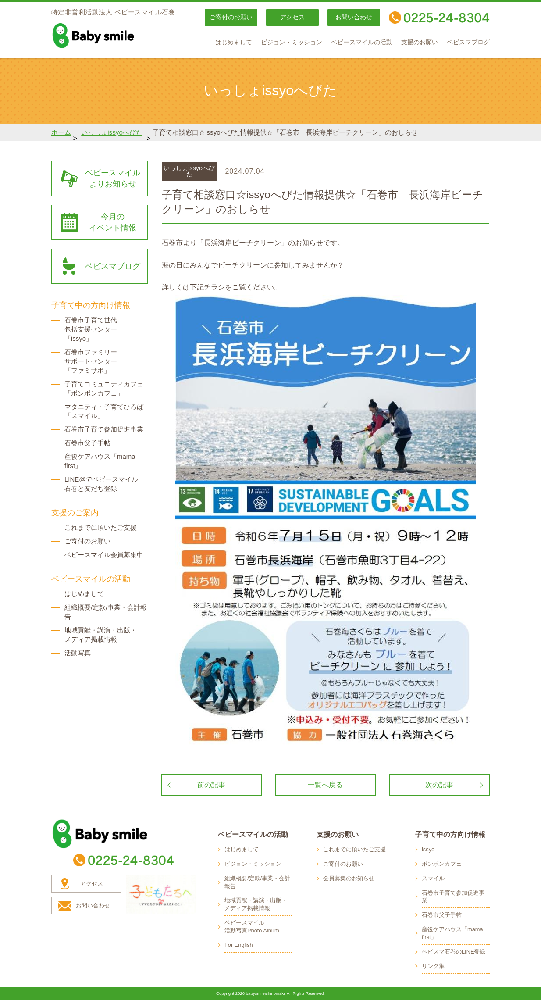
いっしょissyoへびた (111, 132)
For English (238, 945)
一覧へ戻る (325, 785)
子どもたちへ (161, 894)
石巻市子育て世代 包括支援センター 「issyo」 (90, 329)
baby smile (112, 35)
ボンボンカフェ (442, 864)
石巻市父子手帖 (87, 442)
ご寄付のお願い (231, 17)
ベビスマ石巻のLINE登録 (453, 951)
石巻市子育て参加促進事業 (103, 429)
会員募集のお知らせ (348, 878)
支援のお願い (419, 42)
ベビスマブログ (468, 42)
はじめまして (233, 42)
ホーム (61, 132)
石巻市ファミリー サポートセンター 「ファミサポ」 (90, 361)
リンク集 (433, 966)
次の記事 (439, 785)
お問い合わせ (353, 17)
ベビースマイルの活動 (361, 42)
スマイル (433, 878)
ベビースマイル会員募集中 (103, 554)
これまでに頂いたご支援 (100, 527)
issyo (428, 849)
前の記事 (211, 785)
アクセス (292, 17)
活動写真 (77, 653)
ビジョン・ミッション (291, 42)
